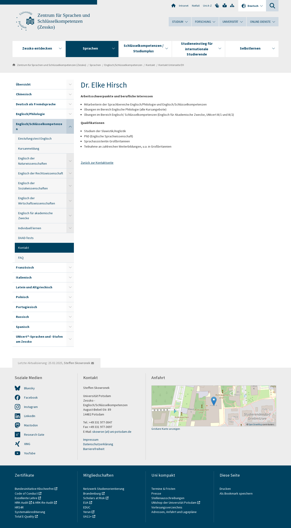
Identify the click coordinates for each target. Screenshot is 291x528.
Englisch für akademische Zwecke (35, 215)
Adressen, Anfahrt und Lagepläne (174, 512)
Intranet (183, 5)
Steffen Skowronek (77, 363)
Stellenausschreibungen (167, 498)
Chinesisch (24, 94)
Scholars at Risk (94, 498)
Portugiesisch (26, 307)
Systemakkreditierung (30, 512)
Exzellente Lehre (26, 498)
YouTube (29, 453)
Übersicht (23, 84)
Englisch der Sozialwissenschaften (33, 185)
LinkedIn (29, 416)
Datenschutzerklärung (98, 444)
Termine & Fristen (163, 489)
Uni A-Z (207, 5)
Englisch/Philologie (30, 114)
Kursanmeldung (28, 148)
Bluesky (29, 388)
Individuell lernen (29, 228)
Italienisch (24, 277)
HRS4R (19, 507)
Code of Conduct (26, 493)
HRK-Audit (21, 502)
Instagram (31, 407)
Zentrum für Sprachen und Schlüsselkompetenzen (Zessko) (64, 21)
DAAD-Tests (26, 238)
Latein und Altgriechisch (34, 287)
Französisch (25, 267)
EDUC (86, 507)
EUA (85, 502)
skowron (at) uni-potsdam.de (111, 432)
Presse (156, 493)
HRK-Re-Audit (44, 502)
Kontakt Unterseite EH (171, 65)
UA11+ (87, 516)
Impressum (90, 439)
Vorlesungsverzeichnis (167, 507)
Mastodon (31, 425)
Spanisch (22, 327)
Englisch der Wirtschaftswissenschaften (36, 200)
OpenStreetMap (255, 424)
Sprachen (95, 65)
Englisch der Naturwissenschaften (32, 160)
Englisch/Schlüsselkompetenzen (123, 65)
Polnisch (22, 297)
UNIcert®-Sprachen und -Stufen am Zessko (39, 339)
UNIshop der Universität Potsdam (173, 502)
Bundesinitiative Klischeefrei (34, 489)
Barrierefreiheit (93, 449)
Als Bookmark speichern (236, 493)
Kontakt (150, 65)
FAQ (21, 258)
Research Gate (34, 434)
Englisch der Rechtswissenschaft (40, 173)
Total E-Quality (24, 516)
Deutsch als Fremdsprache (36, 104)
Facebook (31, 397)
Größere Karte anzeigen (165, 428)
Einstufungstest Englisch (35, 138)
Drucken (225, 489)
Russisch (22, 317)
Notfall (196, 5)
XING (27, 444)
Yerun (87, 512)
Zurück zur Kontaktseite (97, 163)
